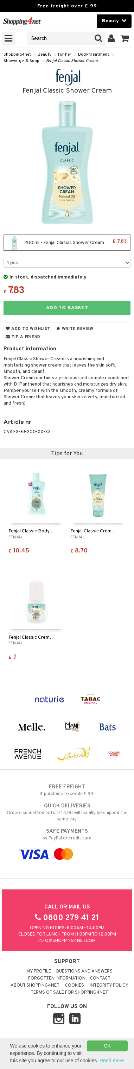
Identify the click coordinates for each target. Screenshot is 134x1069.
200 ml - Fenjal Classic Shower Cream (67, 243)
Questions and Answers (84, 971)
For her (64, 54)
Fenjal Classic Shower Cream (72, 61)
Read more (112, 1060)
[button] (125, 38)
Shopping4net (17, 54)
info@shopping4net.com (67, 941)
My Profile (38, 971)
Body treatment (93, 54)
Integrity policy (109, 985)
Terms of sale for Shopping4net (69, 992)
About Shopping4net (35, 985)
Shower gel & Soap (21, 61)
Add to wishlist (28, 329)
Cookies (74, 985)
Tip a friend (23, 337)
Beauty (44, 54)
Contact (100, 978)
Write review (75, 329)
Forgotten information (56, 978)
